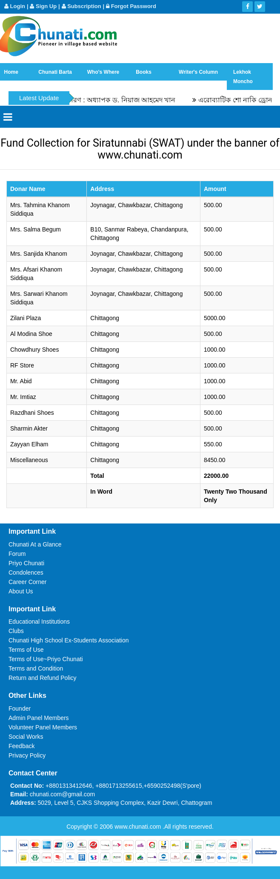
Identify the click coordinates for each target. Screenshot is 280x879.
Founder (20, 708)
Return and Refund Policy (43, 677)
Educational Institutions (39, 621)
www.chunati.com (138, 826)
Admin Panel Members (39, 717)
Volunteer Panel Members (43, 727)
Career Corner (27, 581)
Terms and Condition (36, 668)
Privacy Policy (27, 755)
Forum (17, 553)
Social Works (26, 736)
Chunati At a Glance (35, 544)
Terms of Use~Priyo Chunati (46, 659)
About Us (21, 591)
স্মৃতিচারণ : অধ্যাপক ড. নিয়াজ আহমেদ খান (120, 100)
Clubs (16, 630)
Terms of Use (26, 649)
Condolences (26, 572)
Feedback (21, 746)
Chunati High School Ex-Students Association (69, 640)
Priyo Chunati (26, 563)
